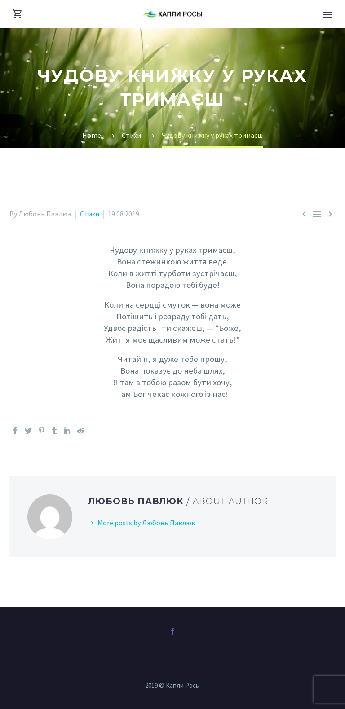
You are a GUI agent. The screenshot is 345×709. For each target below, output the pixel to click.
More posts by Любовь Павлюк (146, 522)
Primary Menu (327, 15)
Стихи (89, 213)
